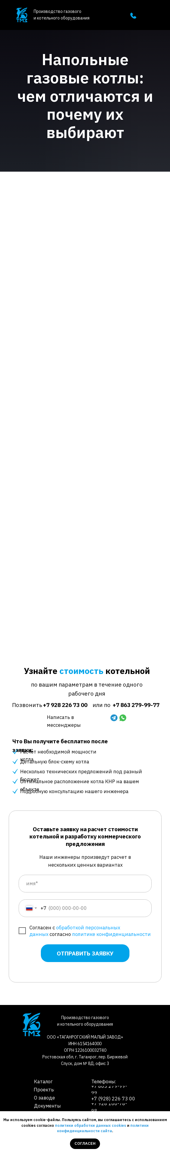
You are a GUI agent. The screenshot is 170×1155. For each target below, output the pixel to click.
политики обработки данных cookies (90, 1125)
